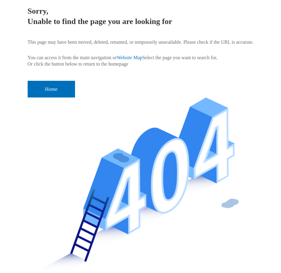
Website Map (129, 57)
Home (51, 89)
